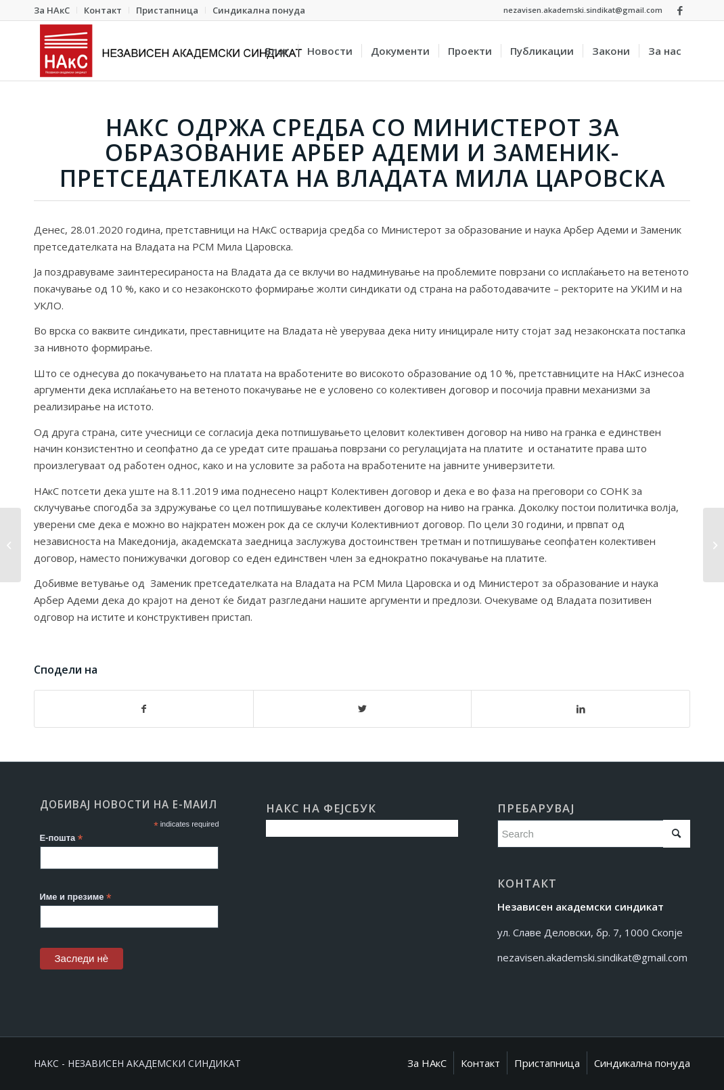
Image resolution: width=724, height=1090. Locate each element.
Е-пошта (61, 838)
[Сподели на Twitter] (363, 709)
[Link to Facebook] (680, 10)
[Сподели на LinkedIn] (580, 709)
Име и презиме (76, 897)
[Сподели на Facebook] (144, 709)
